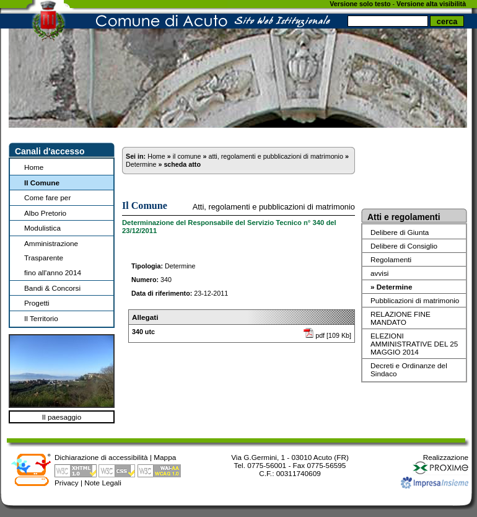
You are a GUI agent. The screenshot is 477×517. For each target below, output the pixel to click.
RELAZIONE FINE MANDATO (400, 318)
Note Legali (102, 483)
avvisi (379, 273)
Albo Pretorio (45, 213)
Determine (141, 164)
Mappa (165, 457)
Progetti (37, 303)
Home (33, 167)
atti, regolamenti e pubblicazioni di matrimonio (275, 156)
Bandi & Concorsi (52, 288)
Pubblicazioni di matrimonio (414, 300)
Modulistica (42, 228)
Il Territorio (41, 318)
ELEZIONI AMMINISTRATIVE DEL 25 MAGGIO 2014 (414, 344)
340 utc (143, 331)
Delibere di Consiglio (403, 246)
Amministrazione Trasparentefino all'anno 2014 (52, 257)
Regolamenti (390, 259)
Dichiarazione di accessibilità (101, 457)
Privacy (67, 483)
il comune (187, 156)
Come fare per (47, 197)
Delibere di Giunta (399, 232)
